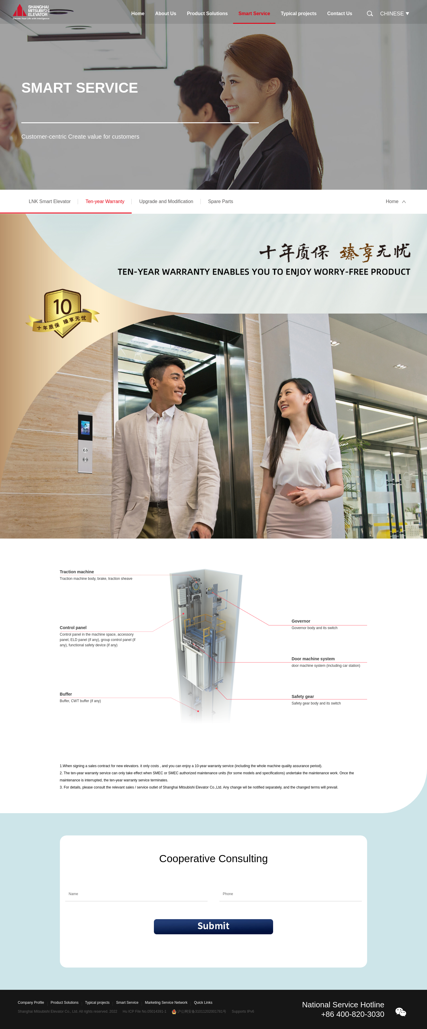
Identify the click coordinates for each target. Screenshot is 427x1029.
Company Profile (31, 1002)
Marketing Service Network (166, 1002)
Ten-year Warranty (104, 201)
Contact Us (339, 13)
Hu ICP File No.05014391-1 (144, 1011)
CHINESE (392, 14)
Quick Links (203, 1002)
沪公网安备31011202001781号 (201, 1011)
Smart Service (254, 13)
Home (137, 13)
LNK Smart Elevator (50, 201)
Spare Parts (220, 201)
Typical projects (299, 13)
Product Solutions (207, 13)
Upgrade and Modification (166, 201)
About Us (165, 13)
